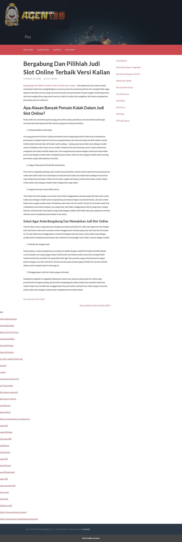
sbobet (3, 365)
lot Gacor (129, 87)
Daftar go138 (6, 505)
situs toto (4, 499)
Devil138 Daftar (7, 325)
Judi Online (70, 49)
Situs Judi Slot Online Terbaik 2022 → (96, 305)
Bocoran (120, 87)
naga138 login (6, 432)
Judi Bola (57, 49)
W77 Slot (120, 114)
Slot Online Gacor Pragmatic (128, 67)
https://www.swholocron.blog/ (13, 512)
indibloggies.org (39, 13)
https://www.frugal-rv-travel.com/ (15, 419)
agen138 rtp (5, 412)
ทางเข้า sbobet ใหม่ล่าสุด (11, 359)
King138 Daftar (7, 345)
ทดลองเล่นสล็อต (7, 339)
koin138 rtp (5, 452)
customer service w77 (9, 379)
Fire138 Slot (121, 60)
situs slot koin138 (7, 485)
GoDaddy (86, 529)
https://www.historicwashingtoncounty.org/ (19, 519)
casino (3, 372)
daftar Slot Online (123, 80)
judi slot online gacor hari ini (128, 74)
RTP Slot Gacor (123, 120)
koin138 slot (5, 465)
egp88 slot (4, 445)
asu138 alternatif (7, 472)
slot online (120, 100)
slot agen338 (5, 439)
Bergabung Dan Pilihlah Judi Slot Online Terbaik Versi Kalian (49, 85)
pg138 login (5, 405)
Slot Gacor (120, 107)
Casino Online (43, 49)
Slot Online (28, 49)
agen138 (4, 425)
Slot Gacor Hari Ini (8, 399)
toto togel (4, 492)
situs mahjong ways (8, 319)
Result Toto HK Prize (9, 332)
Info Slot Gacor (122, 94)
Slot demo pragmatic (9, 392)
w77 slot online (6, 385)
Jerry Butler (52, 78)
